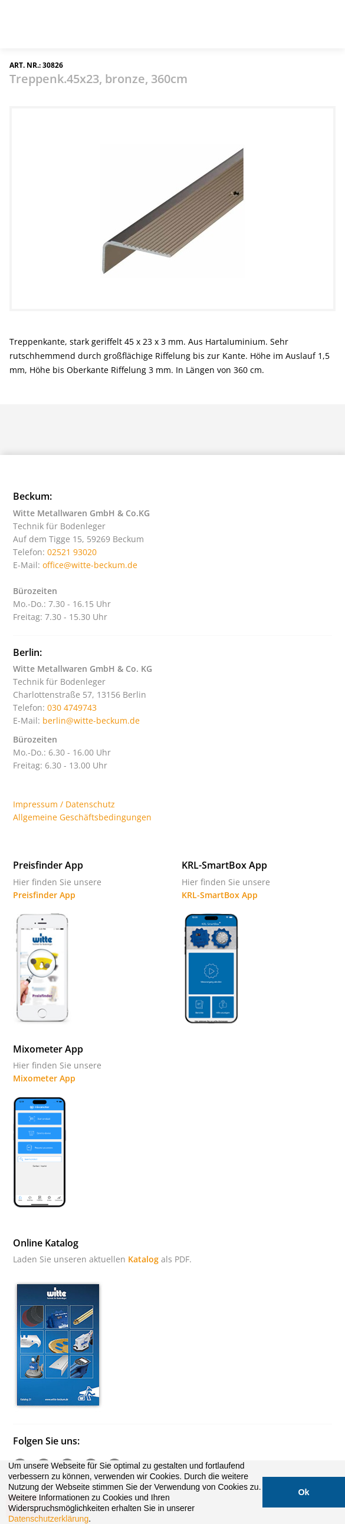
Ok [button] (303, 1492)
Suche (265, 29)
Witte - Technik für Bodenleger (42, 23)
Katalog (143, 1259)
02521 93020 (72, 552)
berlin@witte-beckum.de (91, 720)
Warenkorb (295, 29)
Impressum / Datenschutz (64, 804)
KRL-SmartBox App (220, 894)
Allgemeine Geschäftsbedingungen (82, 817)
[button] (95, 1520)
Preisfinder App (44, 894)
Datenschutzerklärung (48, 1518)
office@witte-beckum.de (89, 564)
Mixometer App (44, 1078)
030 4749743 (72, 707)
